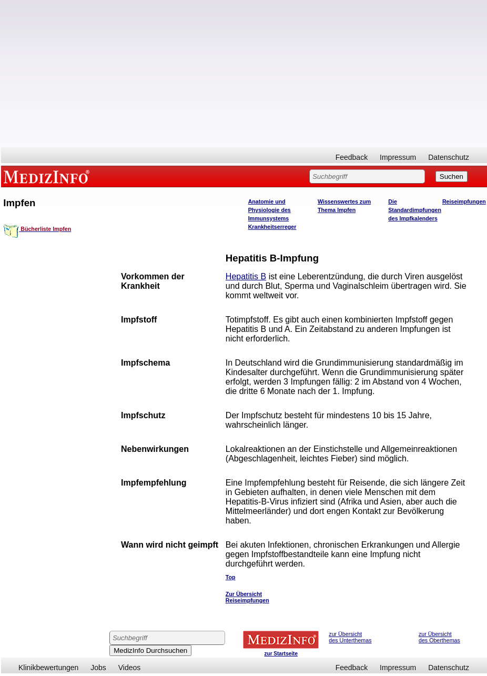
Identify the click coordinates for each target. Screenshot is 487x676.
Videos (129, 667)
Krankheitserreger (272, 227)
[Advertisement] (244, 73)
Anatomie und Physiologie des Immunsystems (269, 209)
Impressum (398, 157)
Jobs (98, 667)
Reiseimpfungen (464, 201)
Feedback (352, 157)
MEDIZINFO (48, 176)
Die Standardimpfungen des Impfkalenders (414, 209)
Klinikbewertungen (48, 667)
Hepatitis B (246, 276)
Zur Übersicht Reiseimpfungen (247, 597)
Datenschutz (448, 157)
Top (231, 577)
